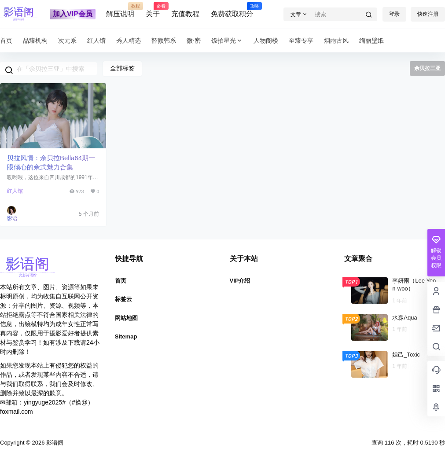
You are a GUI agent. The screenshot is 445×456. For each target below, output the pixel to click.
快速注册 (427, 14)
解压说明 (120, 10)
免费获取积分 (232, 10)
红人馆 (15, 191)
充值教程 (185, 14)
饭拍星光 (227, 41)
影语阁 (53, 442)
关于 (153, 10)
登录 (394, 14)
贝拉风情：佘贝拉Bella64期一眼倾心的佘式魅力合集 (51, 162)
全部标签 (122, 68)
